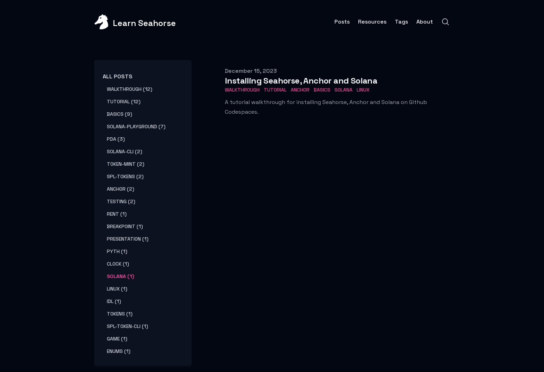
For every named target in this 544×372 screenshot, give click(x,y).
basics (322, 90)
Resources (372, 21)
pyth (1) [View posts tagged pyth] (117, 251)
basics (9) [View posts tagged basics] (119, 114)
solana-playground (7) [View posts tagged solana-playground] (136, 126)
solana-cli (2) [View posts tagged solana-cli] (124, 151)
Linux (363, 90)
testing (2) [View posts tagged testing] (121, 201)
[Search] (445, 22)
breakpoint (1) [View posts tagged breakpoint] (125, 226)
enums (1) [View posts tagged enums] (118, 351)
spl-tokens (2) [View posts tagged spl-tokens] (125, 176)
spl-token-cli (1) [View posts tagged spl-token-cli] (127, 326)
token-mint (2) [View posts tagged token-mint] (125, 164)
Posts (342, 21)
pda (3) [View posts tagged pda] (116, 139)
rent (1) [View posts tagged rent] (117, 214)
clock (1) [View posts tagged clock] (118, 264)
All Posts (118, 76)
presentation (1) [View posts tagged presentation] (127, 239)
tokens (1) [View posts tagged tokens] (120, 314)
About (424, 21)
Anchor (300, 90)
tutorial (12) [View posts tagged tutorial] (124, 101)
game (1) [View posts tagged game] (117, 339)
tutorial (275, 90)
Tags (401, 21)
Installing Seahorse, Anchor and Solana (301, 80)
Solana (343, 90)
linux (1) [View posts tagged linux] (117, 289)
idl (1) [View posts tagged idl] (114, 301)
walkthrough (242, 90)
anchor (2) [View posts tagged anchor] (120, 189)
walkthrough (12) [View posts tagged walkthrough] (129, 89)
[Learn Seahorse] (135, 21)
